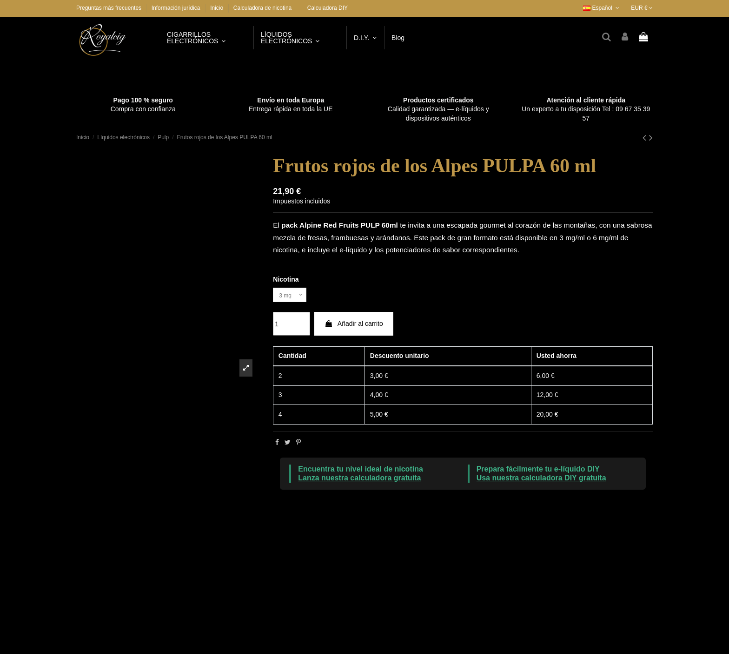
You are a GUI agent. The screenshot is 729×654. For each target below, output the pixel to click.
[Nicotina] (292, 296)
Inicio (216, 8)
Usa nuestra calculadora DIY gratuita (541, 480)
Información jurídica (177, 8)
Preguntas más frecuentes (109, 8)
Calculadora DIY (327, 8)
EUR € (642, 8)
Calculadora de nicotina (262, 8)
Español (602, 8)
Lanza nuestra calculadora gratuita (359, 480)
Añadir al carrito (354, 326)
